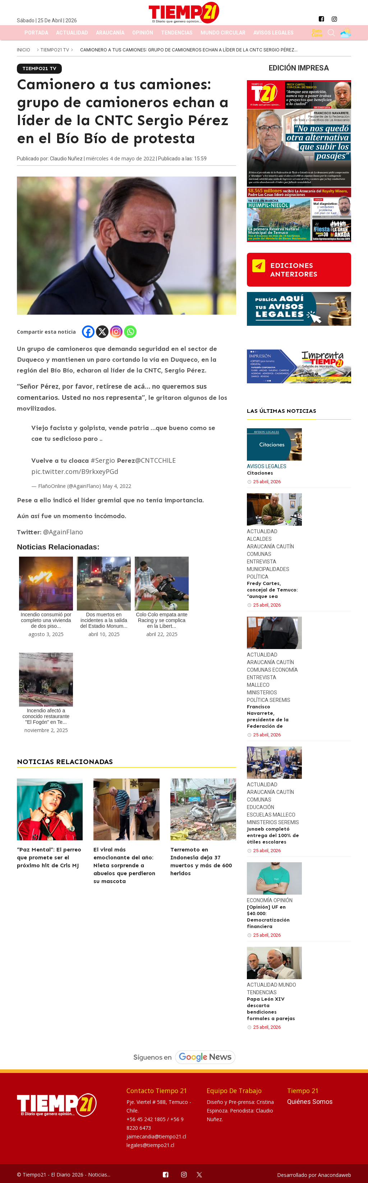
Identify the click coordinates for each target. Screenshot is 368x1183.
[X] (102, 331)
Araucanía (110, 33)
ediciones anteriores (293, 269)
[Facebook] (88, 331)
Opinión (142, 33)
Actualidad (72, 33)
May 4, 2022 (116, 486)
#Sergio (103, 460)
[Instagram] (116, 331)
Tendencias (177, 33)
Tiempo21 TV (55, 49)
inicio (23, 49)
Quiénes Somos (310, 1101)
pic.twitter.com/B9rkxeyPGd (74, 471)
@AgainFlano (63, 531)
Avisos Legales (273, 33)
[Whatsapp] (130, 331)
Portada (36, 33)
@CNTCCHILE (155, 460)
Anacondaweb (334, 1174)
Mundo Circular (223, 33)
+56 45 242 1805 (146, 1119)
